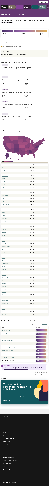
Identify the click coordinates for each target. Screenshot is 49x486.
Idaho (3, 294)
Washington (4, 289)
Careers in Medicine (6, 444)
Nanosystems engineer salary (8, 353)
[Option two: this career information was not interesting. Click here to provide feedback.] (47, 375)
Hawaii (3, 280)
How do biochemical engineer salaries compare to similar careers (15, 55)
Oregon (3, 192)
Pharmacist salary (6, 330)
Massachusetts (5, 263)
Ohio (3, 187)
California (4, 274)
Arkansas (4, 232)
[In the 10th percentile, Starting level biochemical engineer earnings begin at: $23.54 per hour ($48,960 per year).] (24, 118)
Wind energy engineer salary (8, 357)
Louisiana (4, 215)
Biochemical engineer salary (8, 360)
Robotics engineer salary (7, 350)
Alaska (3, 257)
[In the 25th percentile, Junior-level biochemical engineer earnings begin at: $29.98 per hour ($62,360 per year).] (24, 106)
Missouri (3, 184)
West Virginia (5, 303)
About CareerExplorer (7, 463)
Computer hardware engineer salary (10, 333)
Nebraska (4, 224)
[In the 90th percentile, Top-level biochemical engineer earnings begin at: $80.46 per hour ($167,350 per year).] (24, 69)
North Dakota (5, 190)
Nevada (3, 235)
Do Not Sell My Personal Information (10, 482)
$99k (24, 35)
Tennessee (4, 218)
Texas (3, 297)
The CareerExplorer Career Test (9, 429)
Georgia (3, 173)
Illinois (3, 167)
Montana (4, 229)
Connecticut (4, 283)
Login (4, 422)
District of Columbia (6, 246)
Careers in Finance (6, 441)
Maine (3, 311)
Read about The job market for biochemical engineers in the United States (15, 399)
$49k (4, 35)
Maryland (4, 252)
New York (4, 314)
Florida (3, 178)
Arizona (3, 308)
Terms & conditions (6, 472)
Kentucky (4, 221)
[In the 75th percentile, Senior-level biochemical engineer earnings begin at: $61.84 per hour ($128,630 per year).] (24, 81)
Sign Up (4, 425)
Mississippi (4, 306)
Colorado (4, 272)
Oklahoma (4, 198)
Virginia (3, 249)
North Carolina (5, 300)
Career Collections (6, 435)
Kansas (3, 240)
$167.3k (43, 35)
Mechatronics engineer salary (8, 347)
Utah (3, 207)
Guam (3, 201)
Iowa (3, 226)
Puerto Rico (4, 243)
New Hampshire (5, 204)
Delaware (4, 255)
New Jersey (4, 269)
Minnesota (4, 291)
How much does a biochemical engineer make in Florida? (13, 54)
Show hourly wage (11, 27)
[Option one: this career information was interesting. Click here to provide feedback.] (44, 375)
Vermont (3, 181)
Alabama (4, 260)
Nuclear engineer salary (7, 337)
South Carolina (5, 195)
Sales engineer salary (6, 343)
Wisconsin (4, 212)
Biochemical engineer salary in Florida (12, 14)
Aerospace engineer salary (8, 340)
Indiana (3, 238)
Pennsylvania (5, 175)
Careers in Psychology (7, 447)
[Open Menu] (20, 2)
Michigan (4, 170)
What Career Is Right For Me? (8, 438)
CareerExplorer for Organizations (9, 457)
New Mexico (4, 266)
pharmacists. (44, 323)
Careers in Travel (6, 450)
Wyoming (4, 286)
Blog (3, 419)
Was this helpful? (38, 374)
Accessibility (5, 479)
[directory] (24, 53)
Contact (4, 466)
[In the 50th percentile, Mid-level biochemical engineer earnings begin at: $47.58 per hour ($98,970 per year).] (24, 94)
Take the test (43, 2)
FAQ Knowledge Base (7, 469)
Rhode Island (5, 277)
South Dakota (5, 209)
